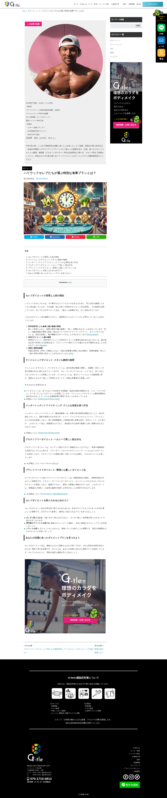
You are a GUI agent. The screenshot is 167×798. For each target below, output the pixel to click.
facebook (55, 237)
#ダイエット (27, 168)
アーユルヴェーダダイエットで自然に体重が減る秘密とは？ (83, 650)
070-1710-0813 (39, 778)
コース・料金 (92, 4)
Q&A (124, 4)
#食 (111, 49)
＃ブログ (113, 57)
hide (69, 282)
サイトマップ (135, 765)
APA (71, 353)
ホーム (76, 4)
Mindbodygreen (46, 494)
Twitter (34, 237)
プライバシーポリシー (132, 768)
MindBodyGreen (60, 494)
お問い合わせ (152, 4)
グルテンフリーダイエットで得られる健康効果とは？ (43, 650)
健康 (112, 53)
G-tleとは (83, 4)
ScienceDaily (92, 334)
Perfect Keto (43, 399)
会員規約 (137, 771)
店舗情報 (132, 4)
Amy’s (55, 463)
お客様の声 (115, 4)
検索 (138, 26)
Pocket (75, 237)
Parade (43, 345)
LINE (96, 237)
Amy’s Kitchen (46, 463)
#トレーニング (116, 44)
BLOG (139, 4)
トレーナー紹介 (103, 4)
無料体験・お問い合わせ (80, 620)
